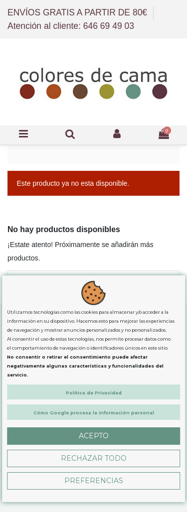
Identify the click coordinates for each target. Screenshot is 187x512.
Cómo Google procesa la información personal (93, 412)
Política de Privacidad (94, 392)
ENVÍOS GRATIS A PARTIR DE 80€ (78, 12)
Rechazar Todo (94, 458)
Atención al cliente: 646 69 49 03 (70, 26)
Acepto (94, 435)
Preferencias (93, 480)
